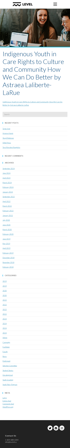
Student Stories (8, 370)
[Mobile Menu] (55, 4)
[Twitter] (50, 428)
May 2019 (6, 244)
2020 (5, 291)
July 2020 (6, 220)
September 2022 (9, 197)
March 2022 (7, 206)
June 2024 (6, 173)
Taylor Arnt (6, 129)
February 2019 (8, 253)
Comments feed (8, 404)
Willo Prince (7, 143)
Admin (5, 338)
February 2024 (8, 187)
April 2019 (6, 248)
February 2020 (8, 234)
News (5, 356)
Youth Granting (8, 380)
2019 (5, 281)
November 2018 (8, 262)
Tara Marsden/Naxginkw (11, 147)
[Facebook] (56, 428)
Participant (6, 361)
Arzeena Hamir (8, 133)
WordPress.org (8, 407)
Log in (5, 398)
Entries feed (7, 401)
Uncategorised (8, 375)
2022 (5, 300)
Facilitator (6, 347)
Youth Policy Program (10, 385)
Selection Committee (10, 366)
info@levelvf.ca (10, 442)
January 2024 (8, 192)
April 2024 (6, 178)
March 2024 (7, 183)
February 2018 (8, 267)
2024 (5, 319)
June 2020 (6, 225)
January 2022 (8, 215)
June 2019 (6, 239)
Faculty (5, 352)
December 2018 (8, 258)
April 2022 (6, 201)
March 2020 (7, 230)
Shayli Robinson (8, 138)
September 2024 (9, 169)
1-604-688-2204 (11, 440)
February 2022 (8, 211)
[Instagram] (61, 428)
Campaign (6, 342)
